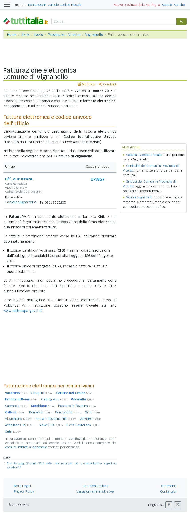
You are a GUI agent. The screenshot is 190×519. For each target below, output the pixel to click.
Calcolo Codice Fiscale (64, 5)
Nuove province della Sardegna (137, 5)
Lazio (38, 34)
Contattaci (168, 491)
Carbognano (54, 399)
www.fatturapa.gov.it (20, 310)
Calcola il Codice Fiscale (144, 155)
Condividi (107, 84)
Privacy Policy (24, 491)
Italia (25, 34)
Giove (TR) (51, 425)
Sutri (13, 432)
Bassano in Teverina (77, 406)
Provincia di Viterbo (64, 34)
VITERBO (91, 419)
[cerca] (113, 21)
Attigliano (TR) (20, 425)
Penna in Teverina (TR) (55, 419)
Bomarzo (40, 412)
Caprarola (16, 406)
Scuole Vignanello (139, 197)
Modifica (86, 84)
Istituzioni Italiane (95, 486)
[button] (168, 504)
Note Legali (22, 486)
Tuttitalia (20, 5)
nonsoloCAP (37, 5)
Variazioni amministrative (95, 491)
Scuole (167, 5)
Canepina (42, 393)
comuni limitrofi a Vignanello (26, 447)
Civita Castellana (83, 425)
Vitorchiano (18, 419)
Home (11, 34)
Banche (179, 5)
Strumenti (168, 486)
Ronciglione (68, 412)
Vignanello (94, 34)
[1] (79, 90)
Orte (93, 412)
